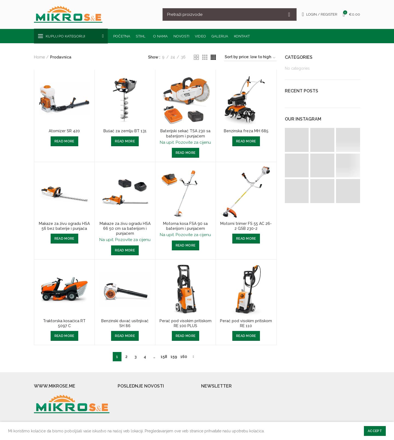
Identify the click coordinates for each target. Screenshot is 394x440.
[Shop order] (250, 57)
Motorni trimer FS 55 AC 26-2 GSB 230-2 (246, 226)
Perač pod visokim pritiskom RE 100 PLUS (186, 323)
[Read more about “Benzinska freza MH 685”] (246, 141)
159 (173, 356)
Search (289, 14)
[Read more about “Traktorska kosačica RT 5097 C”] (64, 336)
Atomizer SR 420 (64, 131)
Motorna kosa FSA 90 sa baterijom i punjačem (185, 226)
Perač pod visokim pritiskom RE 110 (246, 323)
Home (39, 57)
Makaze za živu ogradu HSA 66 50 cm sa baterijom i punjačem (125, 228)
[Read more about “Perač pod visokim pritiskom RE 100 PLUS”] (185, 336)
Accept (375, 431)
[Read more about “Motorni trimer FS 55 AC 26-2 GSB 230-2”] (246, 239)
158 (164, 356)
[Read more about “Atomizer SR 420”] (64, 141)
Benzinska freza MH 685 (246, 131)
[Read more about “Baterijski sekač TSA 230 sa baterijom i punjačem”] (185, 153)
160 (183, 356)
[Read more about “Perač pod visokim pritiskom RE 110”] (246, 336)
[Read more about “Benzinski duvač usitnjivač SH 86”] (125, 336)
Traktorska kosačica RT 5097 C (64, 323)
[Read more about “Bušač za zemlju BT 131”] (125, 141)
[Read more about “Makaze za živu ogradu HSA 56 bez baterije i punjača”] (64, 239)
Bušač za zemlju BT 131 (125, 131)
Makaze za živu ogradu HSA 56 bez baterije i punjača (64, 226)
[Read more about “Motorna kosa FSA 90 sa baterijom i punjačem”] (185, 245)
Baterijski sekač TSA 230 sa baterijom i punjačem (185, 133)
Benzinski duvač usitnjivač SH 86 (125, 323)
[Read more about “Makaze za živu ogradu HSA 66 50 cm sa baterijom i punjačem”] (125, 250)
